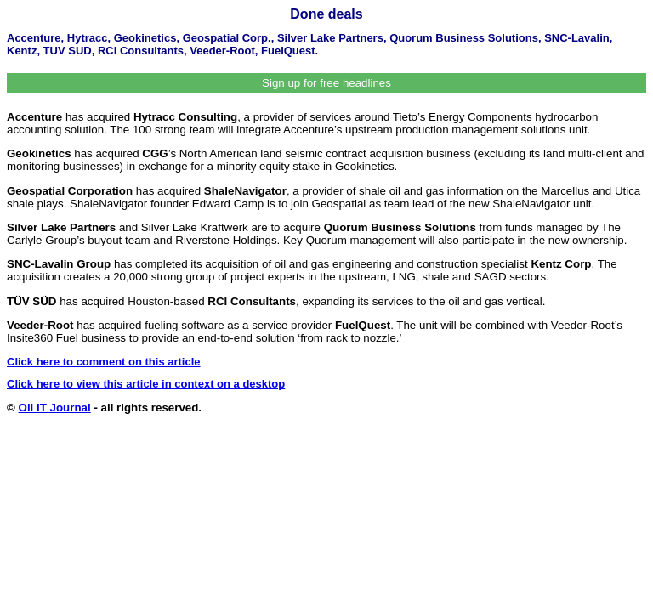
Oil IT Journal (55, 407)
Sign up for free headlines (326, 82)
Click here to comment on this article (104, 361)
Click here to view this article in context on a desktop (146, 383)
